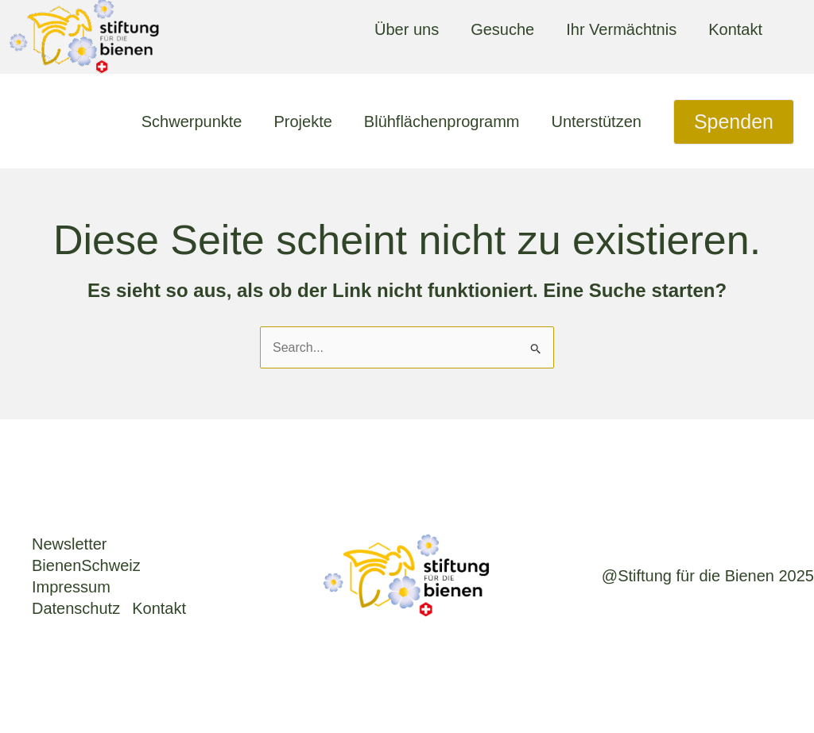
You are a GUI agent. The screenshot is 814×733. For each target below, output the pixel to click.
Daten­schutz (76, 608)
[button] (733, 122)
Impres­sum (71, 587)
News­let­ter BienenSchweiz (86, 554)
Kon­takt (159, 608)
